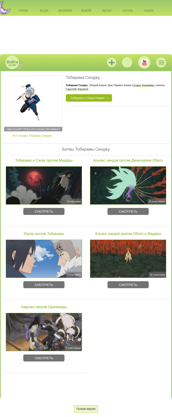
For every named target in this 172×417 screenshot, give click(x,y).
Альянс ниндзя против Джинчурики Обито (128, 160)
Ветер (107, 10)
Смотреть (43, 211)
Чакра (149, 10)
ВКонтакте (127, 62)
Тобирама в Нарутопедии (87, 98)
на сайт (12, 63)
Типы (23, 10)
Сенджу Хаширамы (143, 85)
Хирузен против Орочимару (44, 307)
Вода (44, 10)
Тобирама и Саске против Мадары (44, 160)
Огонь (128, 10)
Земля (86, 10)
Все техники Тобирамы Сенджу (32, 135)
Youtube (144, 62)
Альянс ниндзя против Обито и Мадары (128, 234)
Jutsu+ (111, 62)
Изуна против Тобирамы (44, 234)
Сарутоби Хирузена (77, 89)
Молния (65, 10)
